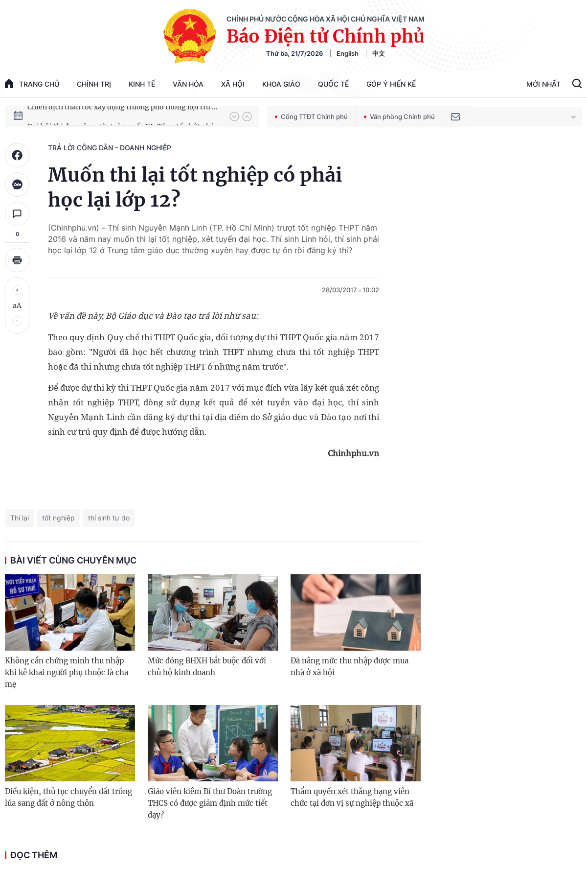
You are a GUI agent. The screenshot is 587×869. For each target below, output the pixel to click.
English (348, 53)
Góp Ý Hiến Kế (391, 84)
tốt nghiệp (58, 518)
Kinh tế (142, 84)
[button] (234, 116)
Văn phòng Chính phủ (399, 116)
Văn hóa (188, 84)
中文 (378, 53)
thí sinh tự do (109, 518)
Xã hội (233, 84)
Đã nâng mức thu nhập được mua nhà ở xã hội (349, 666)
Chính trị (94, 84)
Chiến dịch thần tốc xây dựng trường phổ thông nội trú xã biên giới (123, 116)
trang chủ (32, 83)
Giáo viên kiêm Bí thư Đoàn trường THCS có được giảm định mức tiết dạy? (210, 803)
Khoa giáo (281, 84)
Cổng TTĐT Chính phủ (311, 116)
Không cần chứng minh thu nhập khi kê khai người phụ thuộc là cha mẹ (66, 672)
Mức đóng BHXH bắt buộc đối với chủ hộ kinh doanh (207, 666)
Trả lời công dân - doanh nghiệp (109, 147)
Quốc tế (333, 84)
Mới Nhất (543, 84)
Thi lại (19, 518)
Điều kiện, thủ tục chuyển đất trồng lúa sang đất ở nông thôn (68, 797)
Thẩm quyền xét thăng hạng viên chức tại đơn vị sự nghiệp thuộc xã (352, 797)
